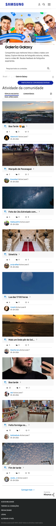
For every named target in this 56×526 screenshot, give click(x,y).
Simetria (13, 254)
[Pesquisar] (28, 68)
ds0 (11, 393)
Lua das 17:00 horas (18, 297)
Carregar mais (26, 490)
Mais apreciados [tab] (11, 97)
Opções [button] (49, 77)
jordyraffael (14, 265)
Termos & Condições (10, 506)
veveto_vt (13, 478)
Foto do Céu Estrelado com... (23, 211)
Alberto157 (14, 137)
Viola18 (13, 307)
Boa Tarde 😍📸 (17, 126)
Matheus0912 (15, 222)
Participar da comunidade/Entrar (35, 83)
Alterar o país (7, 519)
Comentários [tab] (28, 94)
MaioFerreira (15, 350)
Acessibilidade (7, 502)
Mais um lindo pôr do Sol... (22, 339)
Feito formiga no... (18, 425)
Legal (3, 514)
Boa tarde (13, 382)
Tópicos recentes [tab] (12, 94)
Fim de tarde (15, 467)
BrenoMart (14, 179)
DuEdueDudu (15, 435)
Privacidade (6, 510)
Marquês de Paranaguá (20, 169)
